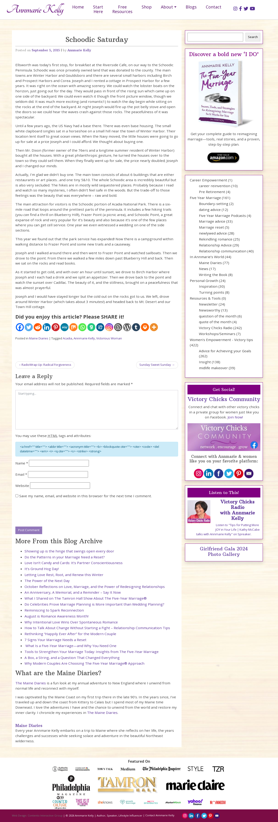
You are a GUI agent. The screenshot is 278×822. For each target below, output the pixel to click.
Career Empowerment (208, 180)
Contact (213, 7)
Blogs (191, 7)
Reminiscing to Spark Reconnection (54, 610)
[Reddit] (38, 327)
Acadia (67, 338)
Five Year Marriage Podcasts (222, 215)
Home (78, 7)
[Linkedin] (47, 327)
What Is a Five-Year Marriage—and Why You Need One (70, 645)
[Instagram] (109, 327)
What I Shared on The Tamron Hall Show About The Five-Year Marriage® (86, 598)
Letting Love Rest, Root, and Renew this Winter (64, 574)
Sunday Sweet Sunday (155, 365)
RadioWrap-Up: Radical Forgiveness (46, 365)
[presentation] (50, 513)
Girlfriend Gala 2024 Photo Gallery (224, 551)
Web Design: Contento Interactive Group (37, 815)
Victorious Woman (109, 338)
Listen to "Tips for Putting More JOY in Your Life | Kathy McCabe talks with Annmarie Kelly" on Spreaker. (228, 529)
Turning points (211, 292)
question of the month (218, 316)
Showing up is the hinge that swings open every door (69, 551)
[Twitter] (29, 327)
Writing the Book (213, 274)
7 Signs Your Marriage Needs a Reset (55, 639)
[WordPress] (127, 327)
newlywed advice (213, 233)
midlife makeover (213, 368)
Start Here (98, 9)
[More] (154, 327)
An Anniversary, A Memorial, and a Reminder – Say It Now (73, 592)
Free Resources (122, 9)
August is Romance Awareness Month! (56, 616)
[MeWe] (65, 327)
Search (253, 37)
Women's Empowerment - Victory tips (221, 339)
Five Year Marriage (205, 197)
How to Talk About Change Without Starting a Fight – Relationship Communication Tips (97, 627)
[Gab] (91, 327)
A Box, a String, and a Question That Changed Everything (72, 657)
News (203, 268)
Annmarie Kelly (79, 50)
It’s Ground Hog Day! (42, 568)
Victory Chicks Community (224, 399)
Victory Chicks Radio (215, 327)
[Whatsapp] (82, 327)
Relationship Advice (215, 245)
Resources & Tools (205, 298)
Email (21, 474)
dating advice (210, 209)
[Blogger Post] (118, 327)
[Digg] (100, 327)
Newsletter (208, 304)
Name (21, 463)
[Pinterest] (56, 327)
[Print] (145, 327)
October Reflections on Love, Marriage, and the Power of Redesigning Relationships (95, 586)
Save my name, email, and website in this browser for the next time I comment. (85, 496)
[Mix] (73, 327)
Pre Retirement (212, 191)
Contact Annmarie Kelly (159, 815)
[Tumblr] (136, 327)
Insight (205, 362)
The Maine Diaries (30, 683)
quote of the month (215, 322)
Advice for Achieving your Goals (225, 351)
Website (22, 485)
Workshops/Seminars (217, 333)
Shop (147, 7)
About (167, 7)
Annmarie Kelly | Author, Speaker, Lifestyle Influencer (108, 815)
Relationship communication (222, 251)
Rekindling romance (215, 239)
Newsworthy (209, 310)
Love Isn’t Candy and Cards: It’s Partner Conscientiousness (74, 562)
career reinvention (214, 185)
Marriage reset (211, 227)
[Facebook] (20, 327)
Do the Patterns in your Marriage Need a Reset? (65, 557)
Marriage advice (212, 221)
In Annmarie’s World (207, 256)
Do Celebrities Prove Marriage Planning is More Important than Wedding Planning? (94, 604)
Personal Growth (204, 280)
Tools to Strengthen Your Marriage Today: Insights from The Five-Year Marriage (92, 651)
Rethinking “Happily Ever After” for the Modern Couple (70, 633)
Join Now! (235, 417)
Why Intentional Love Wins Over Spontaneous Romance (71, 622)
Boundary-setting (213, 203)
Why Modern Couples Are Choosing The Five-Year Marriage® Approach (84, 663)
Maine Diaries (38, 338)
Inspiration (208, 286)
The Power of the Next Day (47, 580)
